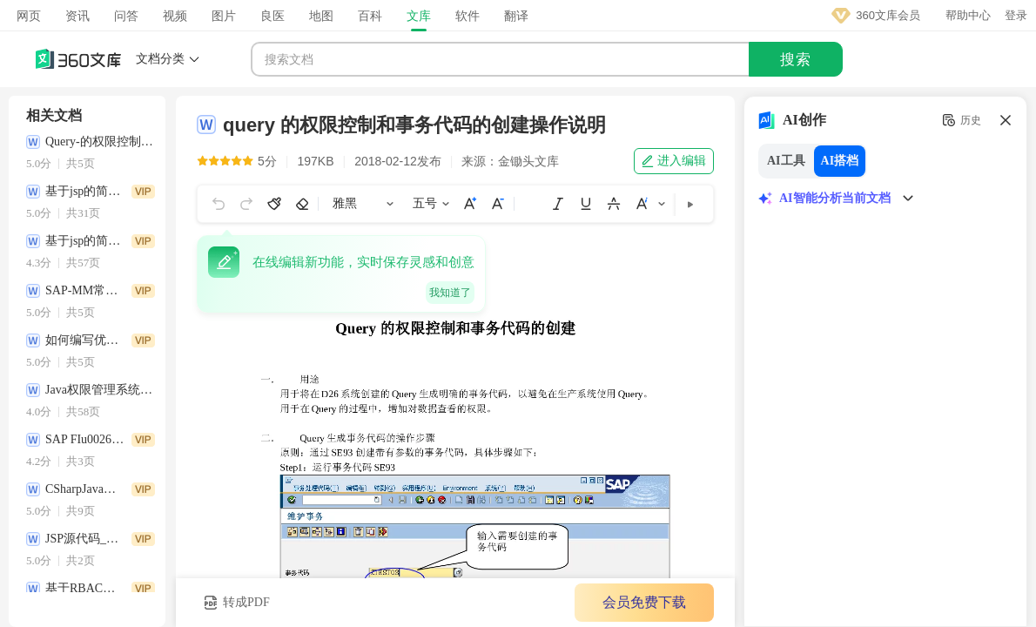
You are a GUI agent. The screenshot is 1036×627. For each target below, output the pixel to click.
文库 (419, 16)
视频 (175, 16)
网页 (29, 16)
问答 (126, 16)
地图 (321, 16)
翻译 (516, 16)
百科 (370, 16)
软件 (467, 16)
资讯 (77, 16)
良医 (272, 16)
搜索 (795, 59)
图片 (224, 16)
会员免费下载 (644, 602)
